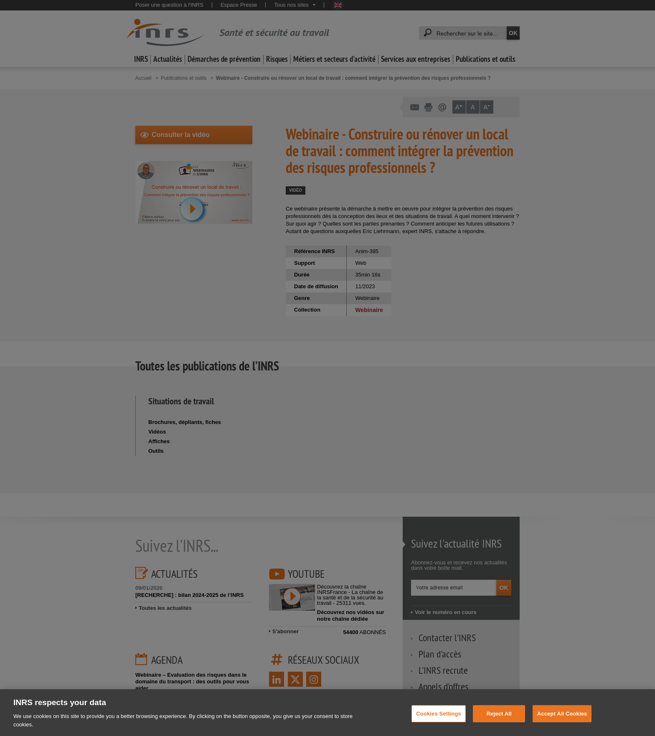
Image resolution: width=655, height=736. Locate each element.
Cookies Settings (438, 719)
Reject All (499, 719)
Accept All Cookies (562, 719)
